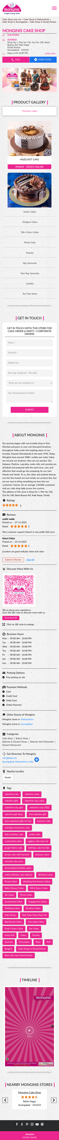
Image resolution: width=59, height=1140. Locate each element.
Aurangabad (27, 724)
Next (54, 1100)
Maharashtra (27, 719)
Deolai (8, 777)
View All (30, 560)
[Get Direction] (36, 761)
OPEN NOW (50, 54)
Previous (5, 1100)
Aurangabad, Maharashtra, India (17, 762)
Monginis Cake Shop (29, 1092)
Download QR (11, 618)
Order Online (29, 166)
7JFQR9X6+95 (9, 758)
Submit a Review (13, 560)
